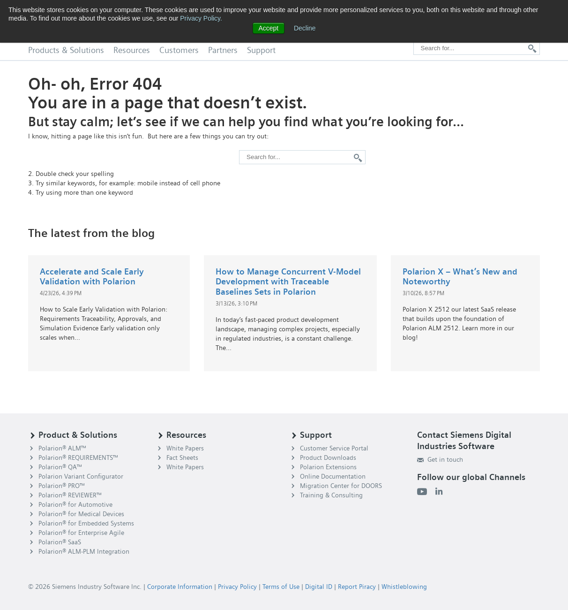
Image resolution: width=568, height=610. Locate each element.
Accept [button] (268, 28)
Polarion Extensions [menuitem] (328, 467)
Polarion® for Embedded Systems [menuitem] (86, 523)
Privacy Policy (237, 586)
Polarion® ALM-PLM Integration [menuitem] (83, 551)
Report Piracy (357, 586)
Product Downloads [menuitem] (328, 457)
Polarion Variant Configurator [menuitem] (80, 476)
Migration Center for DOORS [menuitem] (341, 485)
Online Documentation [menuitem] (333, 476)
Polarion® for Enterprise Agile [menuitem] (81, 532)
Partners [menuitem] (223, 50)
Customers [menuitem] (179, 50)
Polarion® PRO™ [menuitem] (61, 485)
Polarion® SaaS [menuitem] (59, 542)
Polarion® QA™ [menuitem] (60, 467)
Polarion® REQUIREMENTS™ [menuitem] (78, 457)
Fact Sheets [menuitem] (182, 457)
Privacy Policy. (201, 18)
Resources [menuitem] (131, 50)
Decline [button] (305, 28)
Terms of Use (280, 586)
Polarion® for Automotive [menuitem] (75, 504)
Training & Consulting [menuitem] (331, 495)
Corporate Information (179, 586)
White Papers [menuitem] (185, 448)
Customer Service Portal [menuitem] (334, 448)
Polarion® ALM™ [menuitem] (62, 448)
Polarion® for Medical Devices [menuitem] (81, 514)
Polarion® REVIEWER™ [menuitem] (70, 495)
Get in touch (440, 459)
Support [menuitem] (261, 50)
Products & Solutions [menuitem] (66, 50)
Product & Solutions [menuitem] (77, 435)
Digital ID (318, 586)
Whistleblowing (404, 586)
